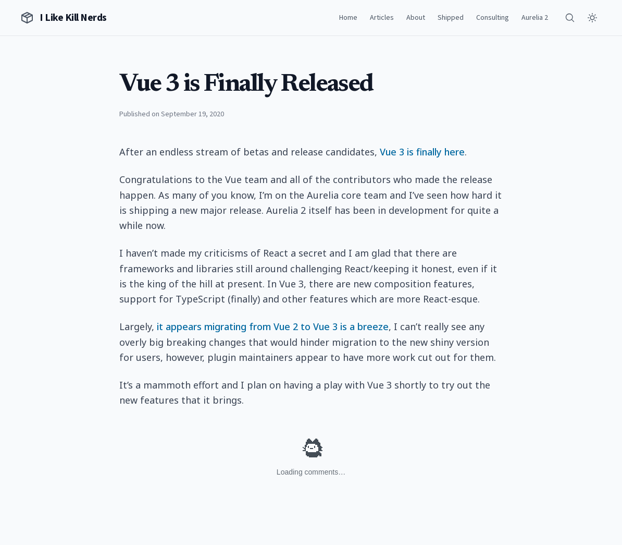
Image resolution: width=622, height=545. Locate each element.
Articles (382, 18)
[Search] (570, 17)
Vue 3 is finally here (422, 152)
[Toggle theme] (592, 18)
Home (348, 18)
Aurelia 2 (534, 18)
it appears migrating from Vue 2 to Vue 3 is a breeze (273, 326)
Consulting (492, 18)
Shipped (451, 18)
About (415, 18)
